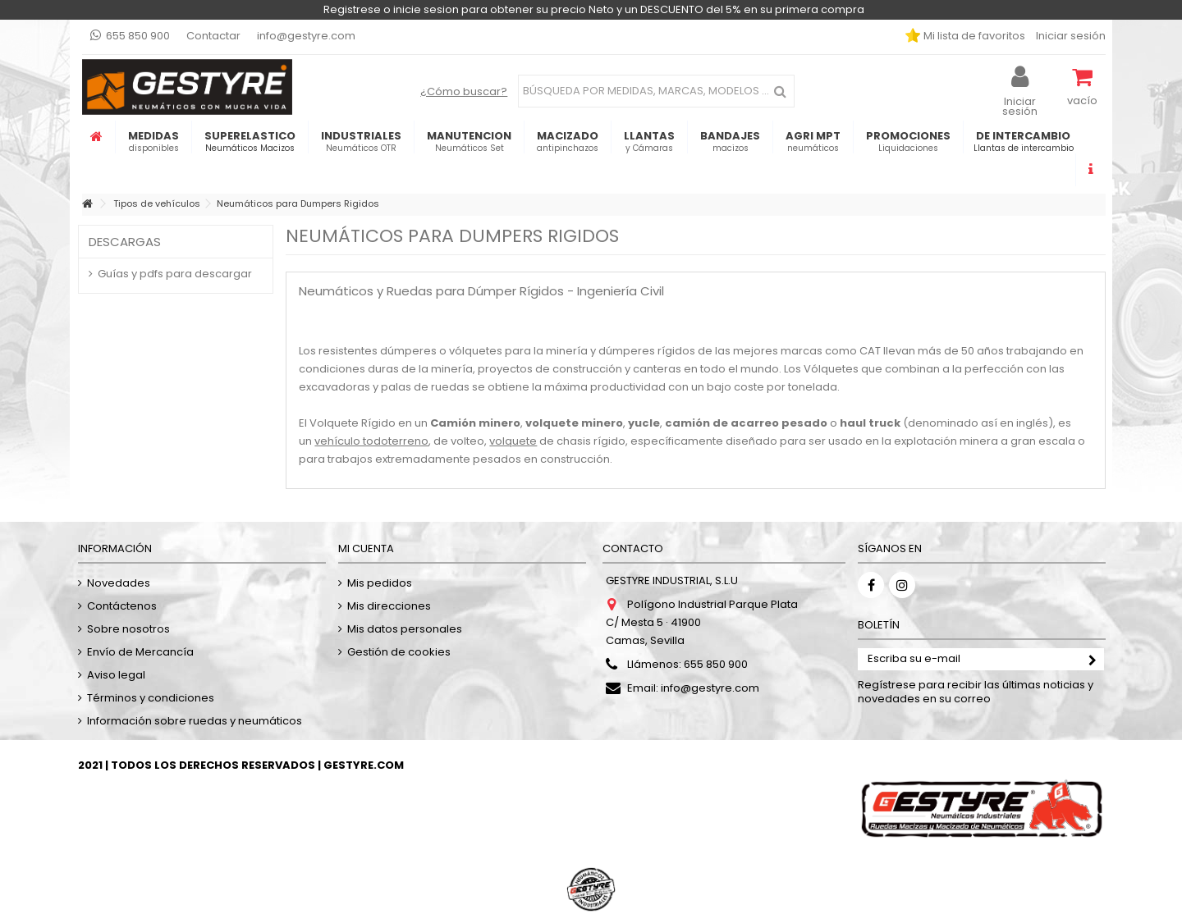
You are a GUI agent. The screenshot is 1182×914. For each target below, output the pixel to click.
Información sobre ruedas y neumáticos (194, 721)
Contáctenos (122, 606)
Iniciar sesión (1069, 35)
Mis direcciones (389, 606)
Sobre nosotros (128, 629)
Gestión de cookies (399, 652)
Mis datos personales (404, 629)
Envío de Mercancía (140, 652)
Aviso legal (116, 675)
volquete (513, 441)
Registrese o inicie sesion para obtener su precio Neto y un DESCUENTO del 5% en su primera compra (593, 9)
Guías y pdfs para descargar (175, 274)
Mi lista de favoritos (973, 35)
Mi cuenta (366, 548)
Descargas (125, 241)
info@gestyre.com (306, 35)
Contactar (213, 35)
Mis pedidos (379, 583)
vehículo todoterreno (371, 441)
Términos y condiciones (150, 698)
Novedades (118, 583)
